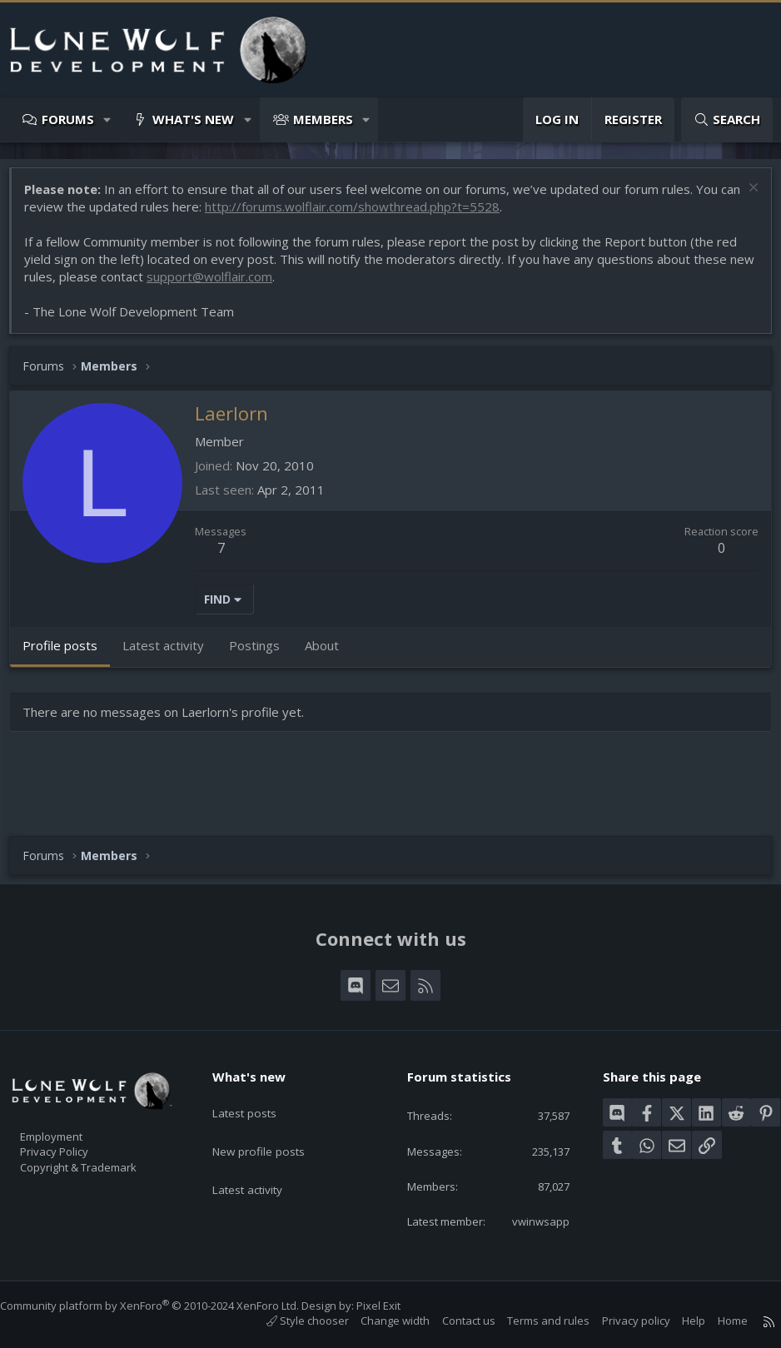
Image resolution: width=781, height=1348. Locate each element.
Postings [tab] (262, 653)
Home (716, 1320)
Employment (73, 1109)
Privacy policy (619, 1320)
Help (677, 1320)
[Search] (727, 119)
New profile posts (273, 1112)
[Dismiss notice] (743, 197)
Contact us (452, 1320)
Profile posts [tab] (68, 653)
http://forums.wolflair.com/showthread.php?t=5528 (383, 214)
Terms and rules (531, 1320)
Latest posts (258, 1080)
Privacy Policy (76, 1126)
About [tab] (330, 653)
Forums (68, 119)
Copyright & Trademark (104, 1144)
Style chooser (291, 1320)
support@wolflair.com (245, 284)
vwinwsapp (529, 1219)
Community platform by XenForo (166, 1305)
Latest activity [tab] (171, 653)
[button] (108, 119)
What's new (193, 119)
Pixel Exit (395, 1305)
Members (323, 119)
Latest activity (261, 1145)
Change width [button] (378, 1320)
